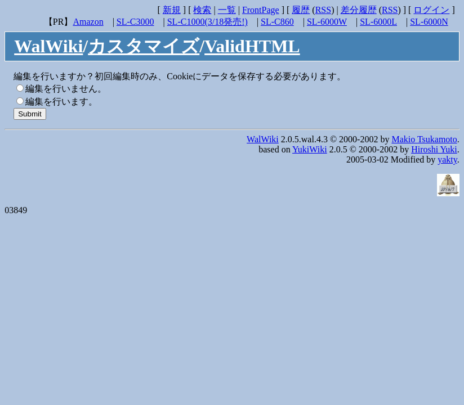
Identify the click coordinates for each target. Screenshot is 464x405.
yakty (447, 159)
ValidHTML (252, 46)
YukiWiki (309, 149)
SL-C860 (277, 21)
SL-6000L (378, 21)
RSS (323, 10)
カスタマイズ (143, 46)
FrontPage (260, 10)
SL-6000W (327, 21)
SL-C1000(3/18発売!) (207, 21)
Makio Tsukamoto (424, 139)
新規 (172, 10)
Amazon (88, 21)
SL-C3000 (135, 21)
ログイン (431, 10)
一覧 (227, 10)
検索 (202, 10)
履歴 (301, 10)
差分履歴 (359, 10)
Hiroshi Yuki (434, 149)
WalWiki (48, 46)
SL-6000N (429, 21)
